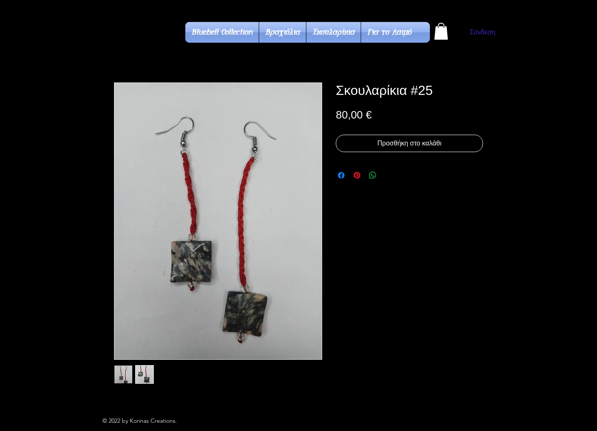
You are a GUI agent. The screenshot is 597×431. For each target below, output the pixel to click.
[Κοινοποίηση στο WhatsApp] (373, 175)
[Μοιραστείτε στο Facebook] (341, 175)
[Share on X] (388, 175)
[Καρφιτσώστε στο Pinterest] (357, 175)
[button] (441, 31)
